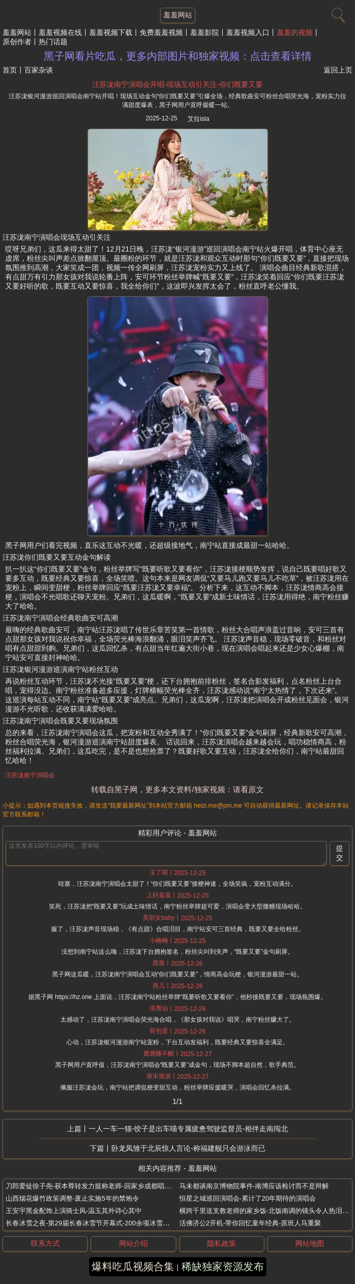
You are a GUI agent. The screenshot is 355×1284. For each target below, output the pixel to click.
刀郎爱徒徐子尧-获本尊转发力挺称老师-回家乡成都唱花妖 (92, 1186)
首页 (10, 70)
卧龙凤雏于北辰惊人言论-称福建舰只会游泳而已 (188, 1148)
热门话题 (53, 42)
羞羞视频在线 (60, 32)
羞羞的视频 (295, 32)
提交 (339, 853)
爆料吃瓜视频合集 (133, 1266)
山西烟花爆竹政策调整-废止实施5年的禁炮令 (72, 1198)
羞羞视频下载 (110, 32)
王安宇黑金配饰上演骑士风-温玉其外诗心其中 (74, 1211)
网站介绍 (133, 1243)
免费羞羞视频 (161, 32)
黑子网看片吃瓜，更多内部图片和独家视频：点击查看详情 (178, 56)
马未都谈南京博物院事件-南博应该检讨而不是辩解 (254, 1186)
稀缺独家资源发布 (222, 1266)
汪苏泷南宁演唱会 (30, 775)
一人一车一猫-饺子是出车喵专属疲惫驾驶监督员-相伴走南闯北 (188, 1129)
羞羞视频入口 (247, 32)
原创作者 (17, 42)
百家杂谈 (38, 70)
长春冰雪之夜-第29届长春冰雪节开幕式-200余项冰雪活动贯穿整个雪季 (111, 1223)
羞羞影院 (204, 32)
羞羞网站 (17, 32)
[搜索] (337, 13)
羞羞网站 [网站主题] (177, 15)
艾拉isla (198, 118)
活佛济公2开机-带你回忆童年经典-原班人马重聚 (250, 1223)
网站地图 (309, 1243)
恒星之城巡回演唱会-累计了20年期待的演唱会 (247, 1198)
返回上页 (338, 70)
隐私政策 (221, 1243)
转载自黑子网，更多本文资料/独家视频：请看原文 (177, 789)
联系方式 (45, 1243)
